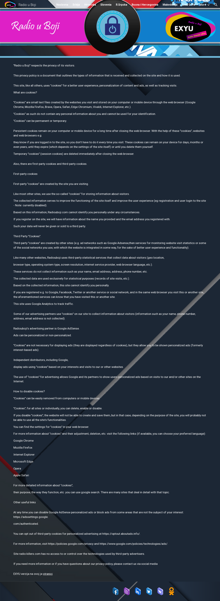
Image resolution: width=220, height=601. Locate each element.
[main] (110, 320)
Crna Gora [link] (188, 4)
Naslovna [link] (62, 4)
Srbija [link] (76, 4)
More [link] (202, 4)
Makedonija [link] (170, 4)
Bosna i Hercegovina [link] (145, 4)
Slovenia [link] (105, 4)
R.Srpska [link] (121, 4)
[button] (216, 5)
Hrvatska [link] (90, 4)
